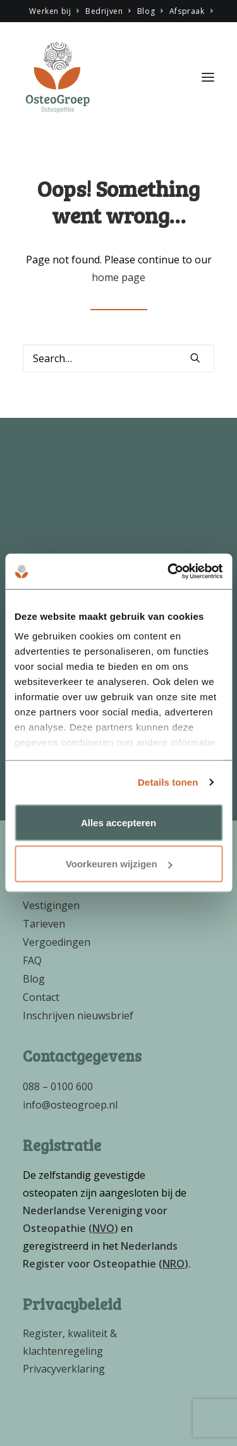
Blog (150, 11)
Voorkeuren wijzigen (119, 863)
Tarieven (44, 924)
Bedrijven (108, 11)
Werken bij (53, 11)
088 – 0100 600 (58, 1086)
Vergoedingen (56, 942)
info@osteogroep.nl (70, 1105)
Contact (41, 997)
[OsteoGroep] (57, 77)
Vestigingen (51, 905)
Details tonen (168, 782)
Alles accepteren (118, 822)
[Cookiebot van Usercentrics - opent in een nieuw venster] (168, 571)
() (103, 1228)
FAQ (32, 960)
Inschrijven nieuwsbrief (78, 1015)
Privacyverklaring (64, 1369)
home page (118, 277)
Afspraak (190, 11)
